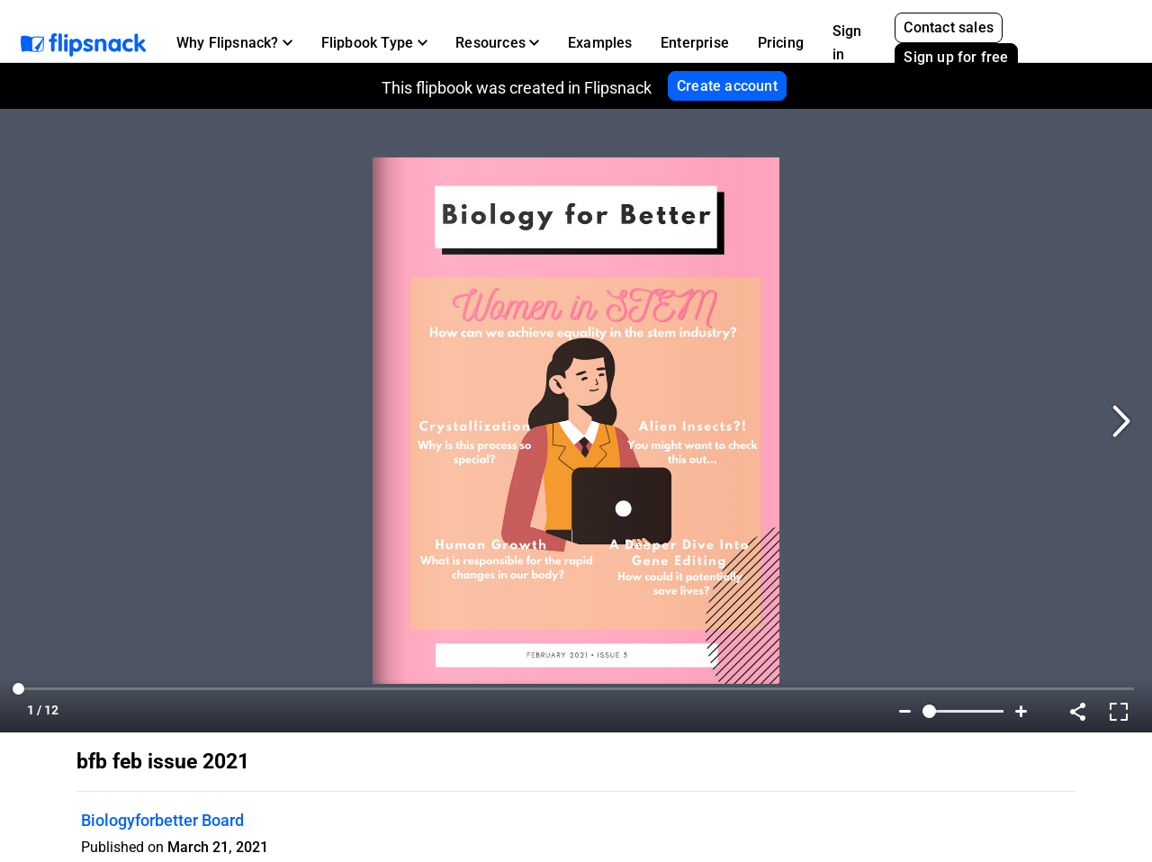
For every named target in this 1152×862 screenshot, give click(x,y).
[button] (234, 43)
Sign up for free (956, 57)
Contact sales (949, 27)
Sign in (847, 42)
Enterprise (695, 42)
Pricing (781, 42)
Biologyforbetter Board (162, 820)
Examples (600, 42)
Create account (727, 85)
